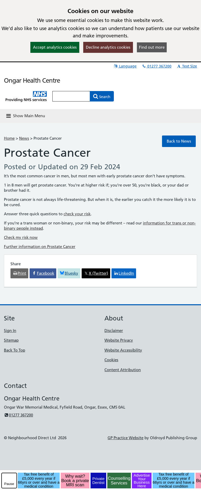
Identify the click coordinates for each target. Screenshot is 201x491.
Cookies (111, 359)
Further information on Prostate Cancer (39, 246)
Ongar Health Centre (32, 80)
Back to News (179, 141)
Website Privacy (118, 340)
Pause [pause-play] (9, 484)
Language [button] (125, 66)
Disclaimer (113, 330)
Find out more (152, 47)
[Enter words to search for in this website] (71, 96)
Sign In (10, 330)
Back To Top (14, 350)
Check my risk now (21, 237)
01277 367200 (156, 66)
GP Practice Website (125, 437)
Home (9, 138)
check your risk (77, 213)
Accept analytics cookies (55, 47)
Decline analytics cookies (108, 47)
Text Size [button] (186, 66)
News (24, 138)
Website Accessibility (123, 350)
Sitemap (11, 340)
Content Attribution (122, 369)
